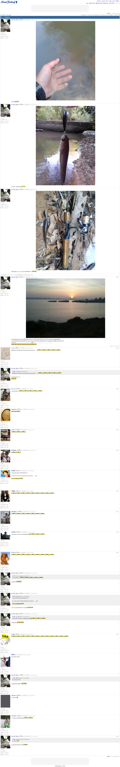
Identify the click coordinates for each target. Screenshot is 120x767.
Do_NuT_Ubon (14, 19)
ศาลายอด (13, 450)
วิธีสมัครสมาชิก (99, 3)
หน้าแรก (99, 1)
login (87, 3)
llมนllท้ (13, 470)
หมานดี (13, 532)
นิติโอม (13, 654)
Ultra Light (8, 15)
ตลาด (113, 1)
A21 (12, 348)
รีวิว (107, 1)
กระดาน (103, 1)
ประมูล (110, 1)
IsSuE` (12, 429)
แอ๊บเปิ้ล (13, 491)
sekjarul (13, 695)
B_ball (12, 634)
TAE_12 (13, 388)
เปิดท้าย (117, 1)
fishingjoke (13, 511)
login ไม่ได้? (111, 3)
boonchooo (13, 409)
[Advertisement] (60, 761)
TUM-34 (13, 552)
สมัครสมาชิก (92, 3)
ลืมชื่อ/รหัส (105, 3)
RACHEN (13, 715)
